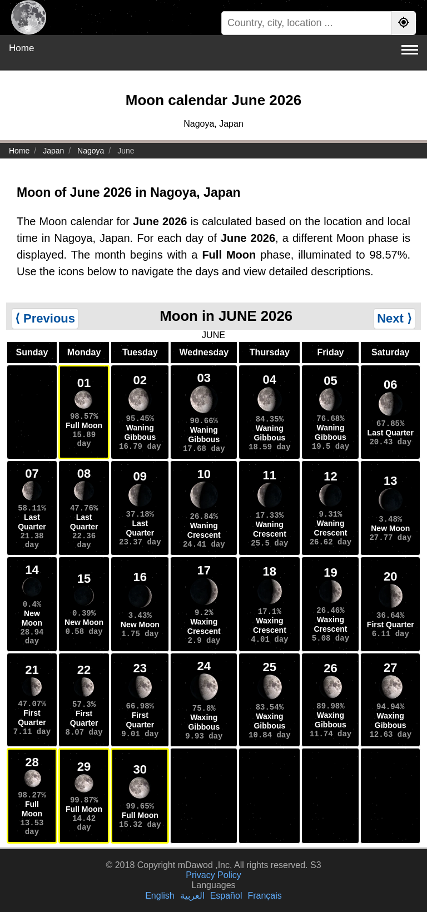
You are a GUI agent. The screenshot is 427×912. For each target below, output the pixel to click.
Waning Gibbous (140, 432)
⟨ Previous (45, 318)
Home (21, 48)
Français (264, 895)
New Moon (390, 528)
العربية (192, 895)
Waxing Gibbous (204, 722)
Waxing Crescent (204, 626)
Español (226, 895)
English (159, 895)
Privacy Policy (213, 875)
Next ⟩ (394, 318)
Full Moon (84, 425)
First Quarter (390, 624)
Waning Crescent (204, 530)
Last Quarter (391, 432)
